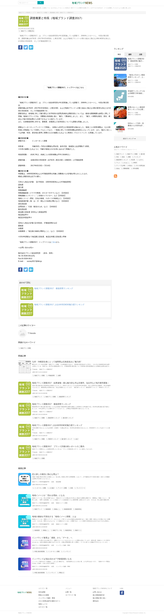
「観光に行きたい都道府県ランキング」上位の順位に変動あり (136, 76)
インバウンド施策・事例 (63, 545)
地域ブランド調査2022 (134, 82)
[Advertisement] (65, 67)
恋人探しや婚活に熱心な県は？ (45, 474)
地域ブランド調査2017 (45, 369)
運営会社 (96, 601)
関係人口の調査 (43, 595)
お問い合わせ (97, 592)
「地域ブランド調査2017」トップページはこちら (65, 87)
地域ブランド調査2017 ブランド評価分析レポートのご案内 (58, 446)
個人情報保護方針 (99, 595)
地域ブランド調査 (133, 64)
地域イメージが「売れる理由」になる (48, 495)
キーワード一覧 (71, 595)
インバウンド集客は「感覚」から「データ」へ (52, 538)
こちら (53, 242)
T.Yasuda (32, 333)
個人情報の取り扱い (99, 598)
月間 (140, 54)
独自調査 (58, 482)
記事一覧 (69, 592)
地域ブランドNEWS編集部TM (40, 482)
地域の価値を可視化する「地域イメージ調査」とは (54, 516)
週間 (129, 54)
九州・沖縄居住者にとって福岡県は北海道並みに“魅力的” (56, 362)
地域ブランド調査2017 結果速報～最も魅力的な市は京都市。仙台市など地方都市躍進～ (70, 383)
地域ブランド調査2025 (134, 66)
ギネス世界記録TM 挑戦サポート (49, 601)
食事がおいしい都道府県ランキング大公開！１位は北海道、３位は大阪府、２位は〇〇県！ (136, 108)
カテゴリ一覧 (42, 607)
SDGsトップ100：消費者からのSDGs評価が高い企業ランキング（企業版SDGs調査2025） (136, 124)
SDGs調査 (131, 96)
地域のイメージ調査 (61, 503)
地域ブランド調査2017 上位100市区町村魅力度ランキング (59, 304)
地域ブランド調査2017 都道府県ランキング (53, 288)
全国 (52, 482)
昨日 (119, 54)
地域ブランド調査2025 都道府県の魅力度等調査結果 (136, 60)
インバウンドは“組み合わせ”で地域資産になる (52, 559)
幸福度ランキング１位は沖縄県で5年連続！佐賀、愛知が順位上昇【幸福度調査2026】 (136, 92)
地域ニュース (42, 604)
